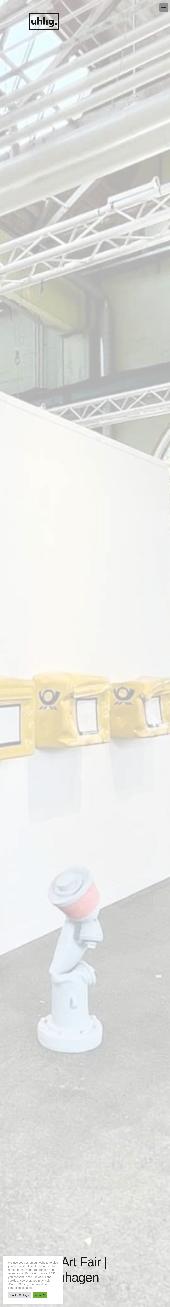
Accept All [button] (40, 1295)
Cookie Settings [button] (19, 1295)
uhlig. (44, 22)
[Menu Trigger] (163, 7)
